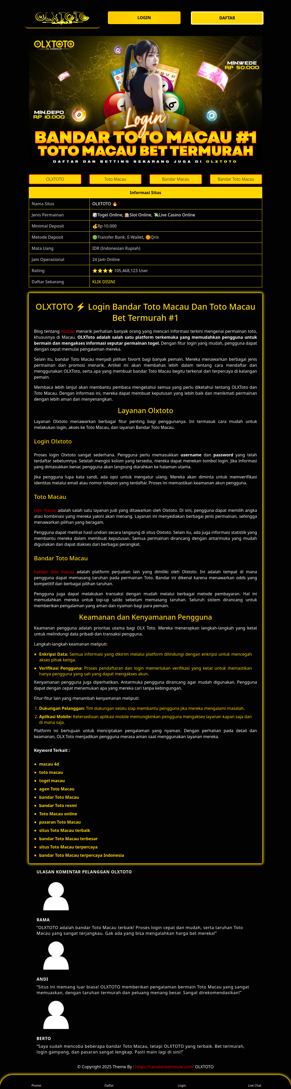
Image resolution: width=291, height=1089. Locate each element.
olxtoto (68, 331)
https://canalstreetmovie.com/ (164, 1067)
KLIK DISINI (103, 282)
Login (182, 1082)
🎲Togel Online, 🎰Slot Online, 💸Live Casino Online (143, 215)
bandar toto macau (54, 572)
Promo (36, 1082)
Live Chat (254, 1082)
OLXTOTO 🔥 (104, 204)
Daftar (109, 1082)
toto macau (45, 510)
